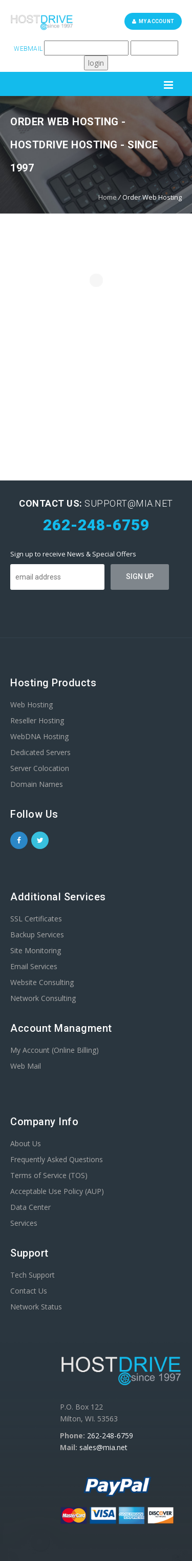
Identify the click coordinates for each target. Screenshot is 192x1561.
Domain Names (36, 784)
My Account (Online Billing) (54, 1050)
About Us (25, 1143)
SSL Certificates (36, 918)
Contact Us (28, 1291)
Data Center (30, 1207)
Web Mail (25, 1066)
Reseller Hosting (37, 720)
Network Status (36, 1307)
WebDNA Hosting (39, 736)
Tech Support (32, 1275)
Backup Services (37, 934)
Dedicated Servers (40, 752)
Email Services (33, 966)
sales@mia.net (103, 1447)
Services (23, 1223)
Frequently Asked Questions (56, 1159)
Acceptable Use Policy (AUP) (57, 1191)
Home (107, 197)
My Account (153, 21)
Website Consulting (42, 982)
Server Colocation (39, 768)
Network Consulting (43, 998)
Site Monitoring (35, 950)
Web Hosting (31, 704)
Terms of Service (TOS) (49, 1175)
